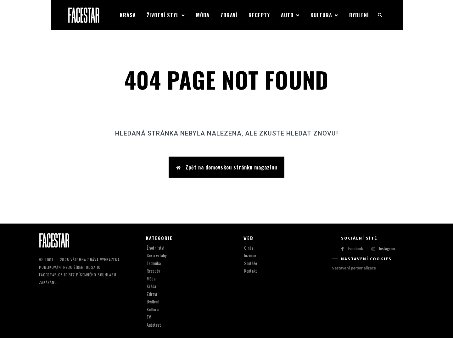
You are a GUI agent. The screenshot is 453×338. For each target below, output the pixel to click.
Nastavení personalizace (354, 268)
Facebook (355, 249)
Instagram (387, 249)
